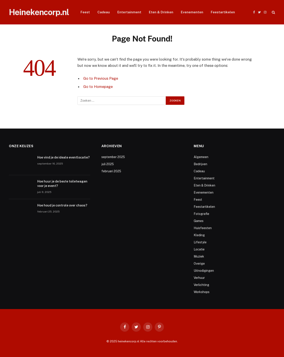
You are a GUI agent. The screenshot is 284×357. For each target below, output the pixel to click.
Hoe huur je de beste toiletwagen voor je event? (62, 184)
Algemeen (201, 157)
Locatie (199, 249)
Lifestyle (200, 242)
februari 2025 (111, 171)
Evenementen (192, 12)
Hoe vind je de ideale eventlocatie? (63, 157)
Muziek (199, 256)
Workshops (201, 292)
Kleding (199, 235)
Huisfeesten (203, 228)
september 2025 (113, 157)
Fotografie (201, 214)
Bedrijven (200, 164)
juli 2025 (107, 164)
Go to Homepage (98, 86)
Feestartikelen (223, 12)
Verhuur (199, 278)
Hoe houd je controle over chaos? (62, 205)
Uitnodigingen (204, 270)
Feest (85, 12)
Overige (199, 263)
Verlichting (201, 285)
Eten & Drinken (161, 12)
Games (198, 221)
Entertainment (129, 12)
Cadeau (103, 12)
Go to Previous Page (100, 78)
